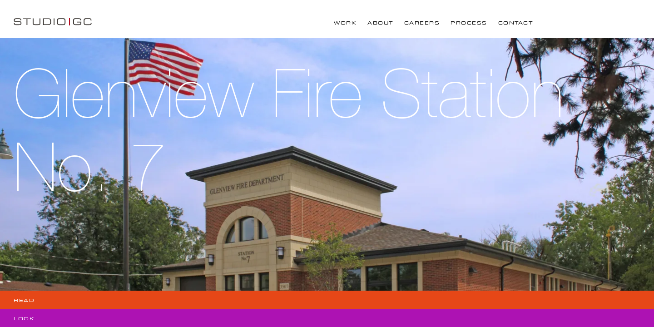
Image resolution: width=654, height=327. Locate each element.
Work (345, 23)
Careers (422, 23)
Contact (515, 23)
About (380, 23)
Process (469, 23)
